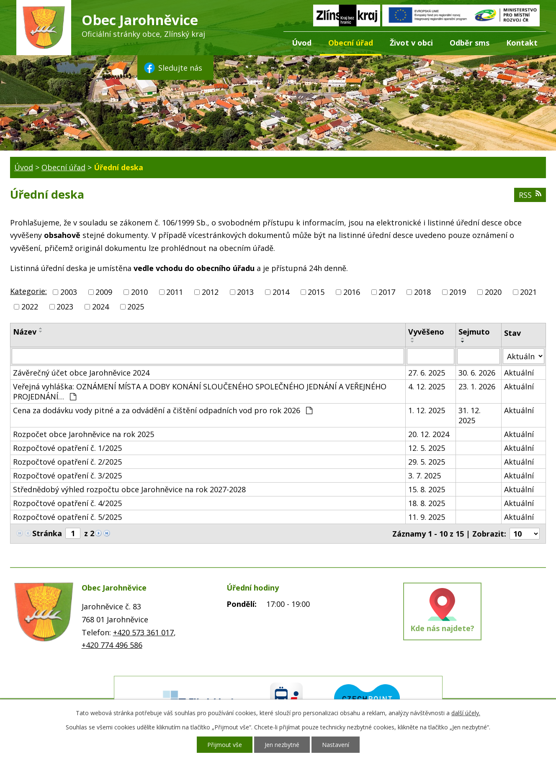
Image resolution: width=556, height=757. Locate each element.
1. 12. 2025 (426, 410)
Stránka (47, 533)
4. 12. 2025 (426, 386)
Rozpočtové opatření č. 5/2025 (67, 517)
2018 (422, 292)
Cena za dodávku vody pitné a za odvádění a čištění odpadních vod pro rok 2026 (162, 410)
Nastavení (335, 745)
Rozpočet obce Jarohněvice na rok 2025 (83, 434)
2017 (386, 292)
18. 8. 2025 (426, 503)
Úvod (301, 43)
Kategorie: (28, 291)
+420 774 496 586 (112, 645)
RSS (530, 195)
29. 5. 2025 (426, 462)
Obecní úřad (350, 43)
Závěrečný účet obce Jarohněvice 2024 (81, 373)
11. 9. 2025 (426, 517)
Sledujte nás (172, 67)
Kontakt (522, 43)
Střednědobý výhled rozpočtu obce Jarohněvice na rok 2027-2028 (129, 489)
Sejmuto (474, 332)
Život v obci (411, 43)
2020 (493, 292)
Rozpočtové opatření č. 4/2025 (67, 503)
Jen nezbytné (282, 745)
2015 (316, 292)
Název (24, 332)
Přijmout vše (224, 745)
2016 (351, 292)
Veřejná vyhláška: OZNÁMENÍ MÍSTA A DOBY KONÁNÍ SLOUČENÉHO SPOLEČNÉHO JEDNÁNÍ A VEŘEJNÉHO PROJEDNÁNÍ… (199, 391)
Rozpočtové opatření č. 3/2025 (67, 476)
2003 (68, 292)
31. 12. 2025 (469, 415)
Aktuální (519, 373)
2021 (528, 292)
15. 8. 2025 (426, 489)
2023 (65, 307)
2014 (281, 292)
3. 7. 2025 (424, 476)
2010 (139, 292)
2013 (245, 292)
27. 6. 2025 (426, 373)
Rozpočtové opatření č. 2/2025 (67, 462)
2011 (174, 292)
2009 (103, 292)
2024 (100, 307)
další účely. (465, 713)
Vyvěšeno (426, 332)
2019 (457, 292)
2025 (135, 307)
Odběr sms (469, 43)
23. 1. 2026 (476, 386)
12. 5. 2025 (426, 448)
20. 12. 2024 (428, 434)
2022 (29, 307)
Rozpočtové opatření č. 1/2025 (67, 448)
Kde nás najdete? (442, 628)
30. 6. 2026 (476, 373)
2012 (210, 292)
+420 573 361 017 (143, 632)
